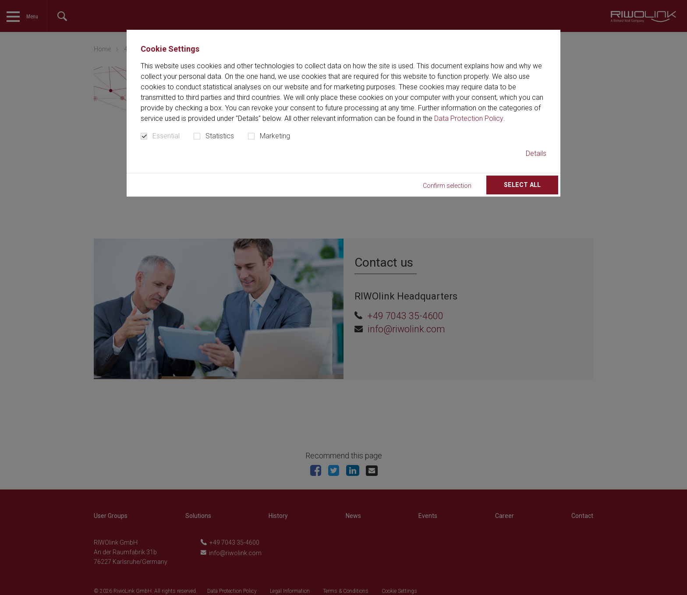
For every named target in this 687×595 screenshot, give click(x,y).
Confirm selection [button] (464, 186)
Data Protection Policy (468, 118)
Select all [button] (528, 185)
